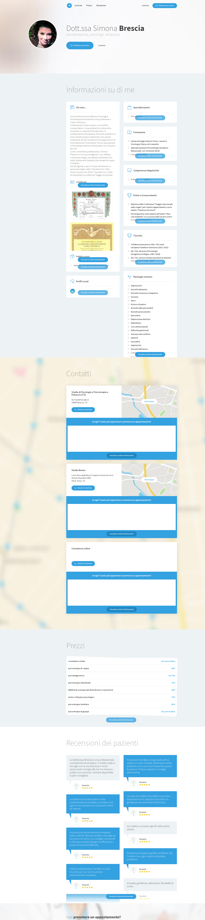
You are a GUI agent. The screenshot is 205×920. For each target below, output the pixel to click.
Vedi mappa (149, 401)
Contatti (145, 5)
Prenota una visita (165, 5)
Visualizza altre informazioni (93, 185)
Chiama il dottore (83, 409)
